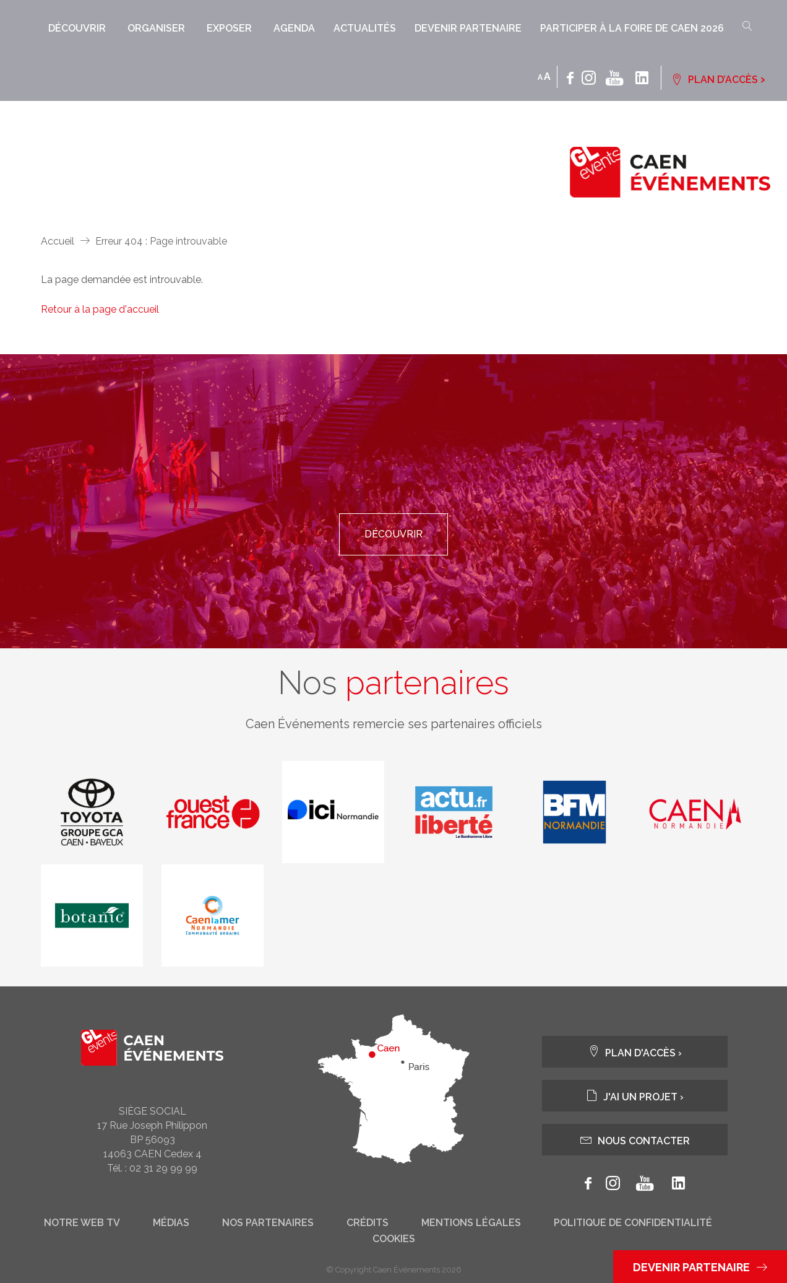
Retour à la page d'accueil (100, 309)
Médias (171, 1223)
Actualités (364, 28)
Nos (393, 683)
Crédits (367, 1223)
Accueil (57, 241)
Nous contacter (635, 1139)
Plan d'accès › (635, 1051)
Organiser (156, 28)
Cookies (393, 1239)
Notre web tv (82, 1223)
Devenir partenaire (468, 28)
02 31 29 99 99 (163, 1168)
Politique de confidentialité (633, 1223)
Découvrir (77, 28)
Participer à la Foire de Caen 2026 (632, 28)
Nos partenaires (268, 1223)
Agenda (294, 28)
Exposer (229, 28)
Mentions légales (471, 1223)
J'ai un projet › (635, 1095)
